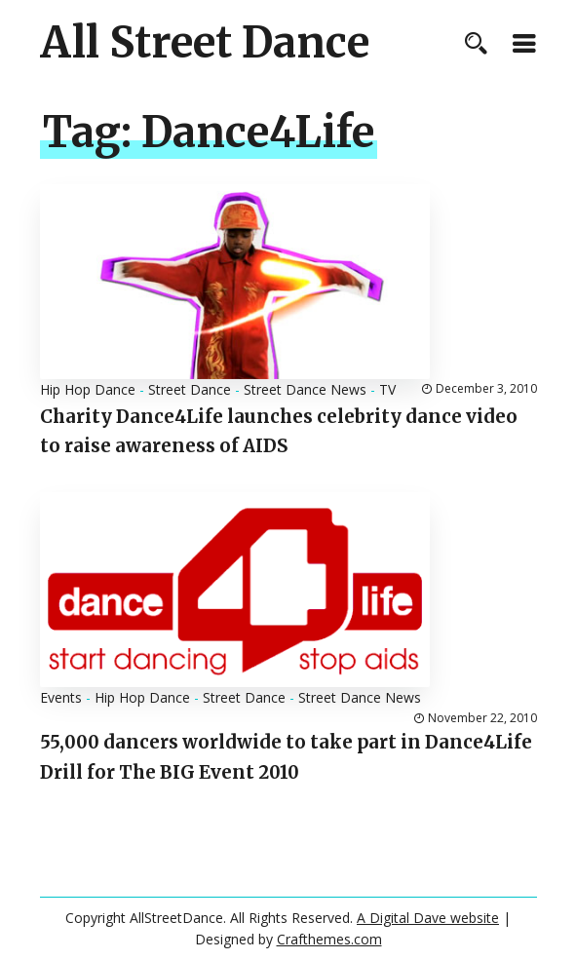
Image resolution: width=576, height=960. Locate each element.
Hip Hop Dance (87, 389)
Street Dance (189, 389)
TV (387, 389)
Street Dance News (305, 389)
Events (61, 697)
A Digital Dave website (428, 917)
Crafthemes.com (329, 939)
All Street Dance (204, 43)
